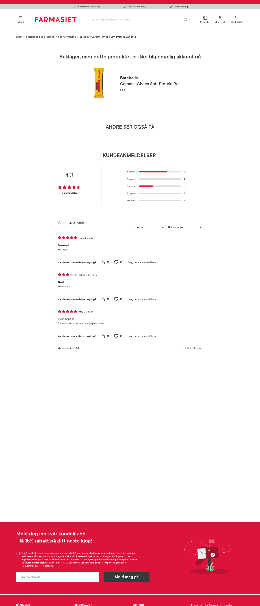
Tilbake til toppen (192, 429)
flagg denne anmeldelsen (142, 343)
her (120, 562)
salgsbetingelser (29, 566)
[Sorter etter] (148, 309)
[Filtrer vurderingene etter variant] (184, 309)
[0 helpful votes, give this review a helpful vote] (105, 343)
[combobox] (138, 19)
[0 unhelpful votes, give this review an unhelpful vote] (118, 343)
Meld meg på (127, 577)
